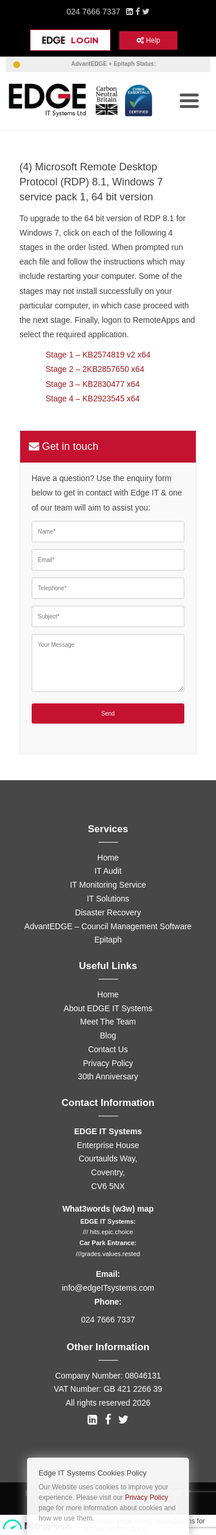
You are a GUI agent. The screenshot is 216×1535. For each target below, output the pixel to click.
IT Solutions (108, 898)
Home (108, 857)
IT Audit (108, 870)
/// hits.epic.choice (108, 1231)
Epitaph (108, 939)
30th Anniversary (108, 1076)
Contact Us (108, 1049)
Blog (108, 1035)
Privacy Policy (108, 1063)
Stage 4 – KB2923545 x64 (92, 398)
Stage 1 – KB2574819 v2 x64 (98, 354)
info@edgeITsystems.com (108, 1287)
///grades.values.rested (108, 1253)
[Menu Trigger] (189, 100)
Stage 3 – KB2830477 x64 (92, 384)
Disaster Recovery (108, 912)
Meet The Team (108, 1021)
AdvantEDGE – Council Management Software (107, 926)
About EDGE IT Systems (108, 1008)
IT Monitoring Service (108, 884)
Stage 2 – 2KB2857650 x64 (95, 369)
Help (148, 40)
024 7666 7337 (93, 11)
